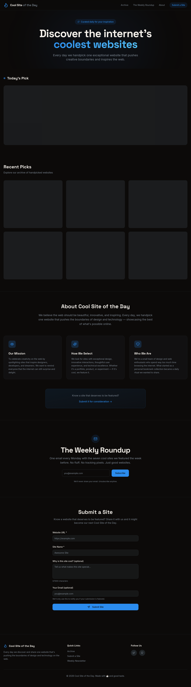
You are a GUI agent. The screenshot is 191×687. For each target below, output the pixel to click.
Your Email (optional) (63, 587)
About (162, 5)
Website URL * (60, 532)
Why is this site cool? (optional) (68, 561)
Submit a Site (178, 5)
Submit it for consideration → (95, 401)
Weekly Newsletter (76, 661)
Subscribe (120, 473)
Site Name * (58, 547)
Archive (124, 5)
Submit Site (95, 607)
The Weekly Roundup (143, 5)
